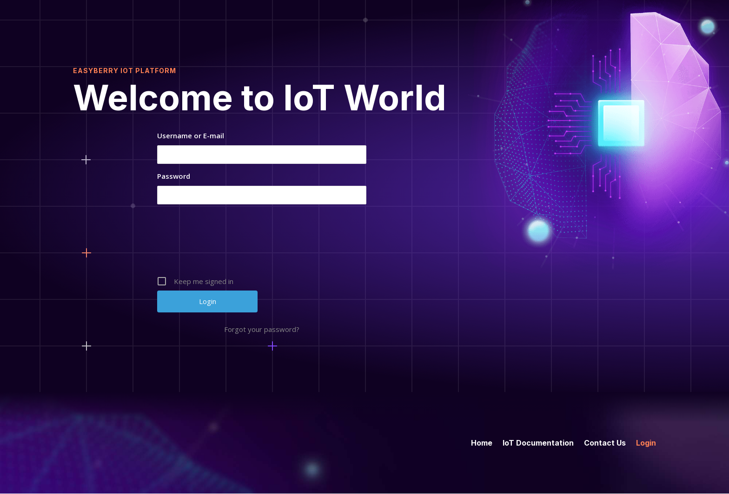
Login (646, 442)
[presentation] (262, 243)
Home (481, 442)
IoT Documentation (538, 442)
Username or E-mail (190, 135)
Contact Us (605, 442)
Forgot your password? (261, 329)
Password (173, 176)
